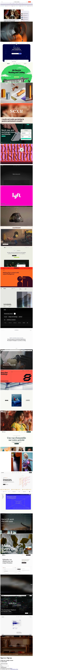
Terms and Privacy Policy (14, 669)
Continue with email (3, 667)
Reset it (11, 668)
